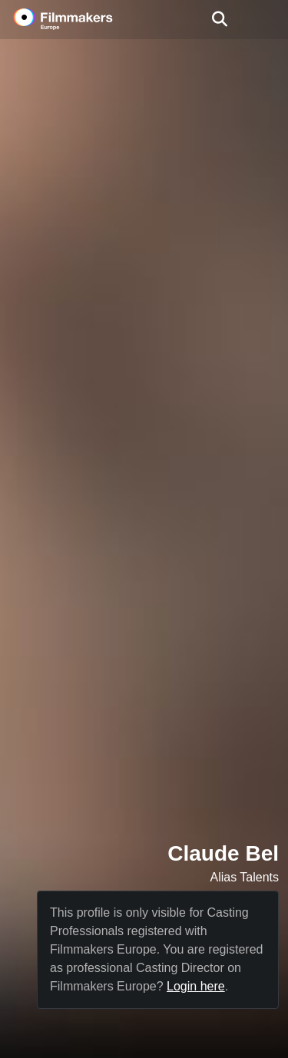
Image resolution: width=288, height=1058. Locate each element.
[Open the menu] (219, 19)
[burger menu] (265, 19)
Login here (196, 986)
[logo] (81, 19)
